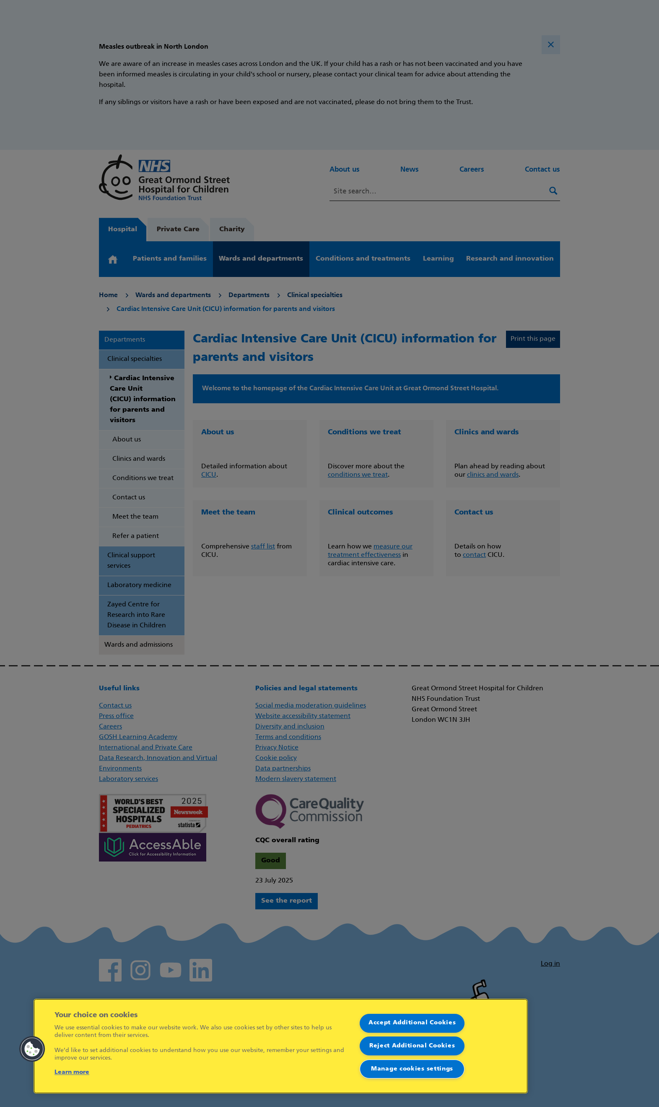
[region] (281, 1046)
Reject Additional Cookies (412, 1046)
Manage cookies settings (412, 1069)
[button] (32, 1049)
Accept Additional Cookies (412, 1023)
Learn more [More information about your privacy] (71, 1072)
